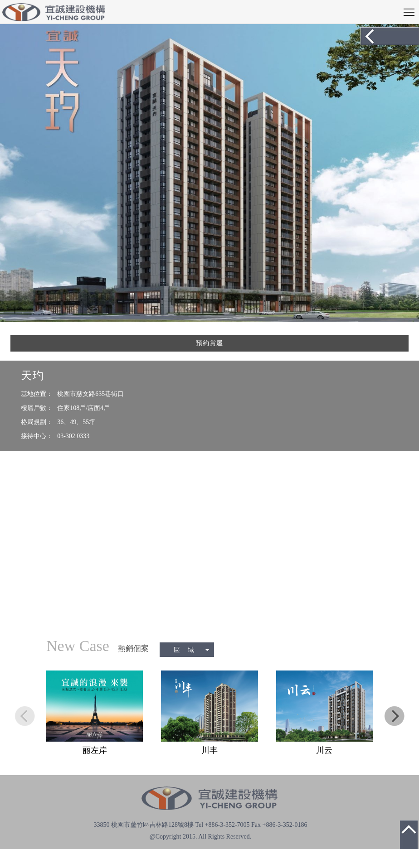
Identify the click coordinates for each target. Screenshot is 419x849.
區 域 (191, 649)
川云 (324, 750)
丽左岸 (95, 750)
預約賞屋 (209, 343)
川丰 (209, 750)
